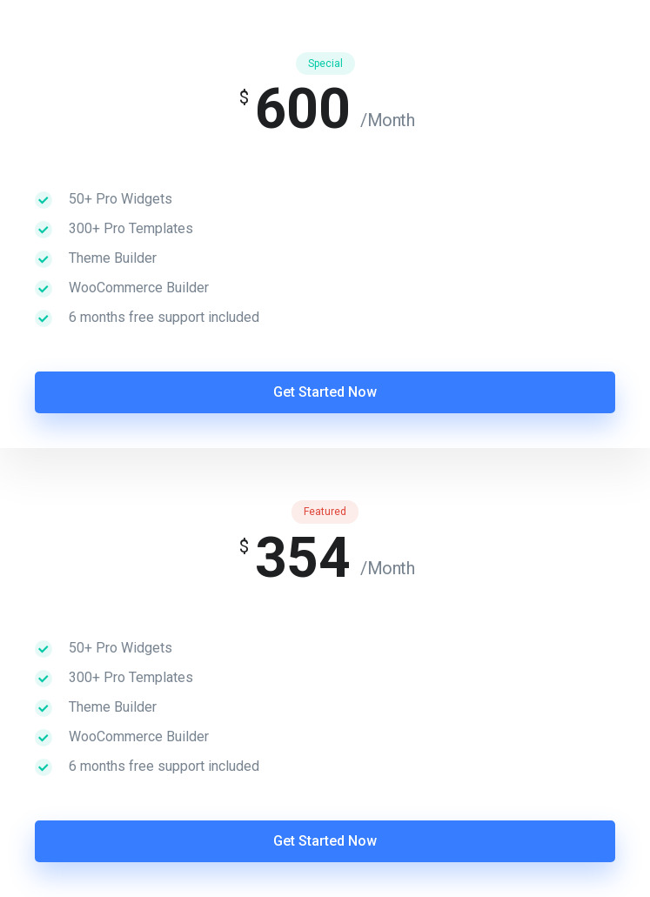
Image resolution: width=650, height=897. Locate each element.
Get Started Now (325, 392)
